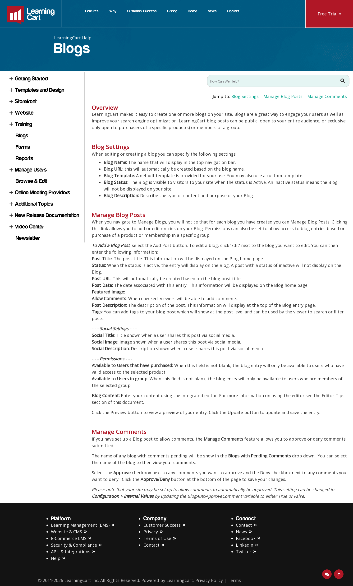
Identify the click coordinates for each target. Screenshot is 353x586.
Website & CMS (66, 532)
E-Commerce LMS (69, 538)
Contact (151, 545)
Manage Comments (327, 96)
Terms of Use (157, 538)
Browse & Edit (31, 181)
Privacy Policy (209, 580)
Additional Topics (34, 204)
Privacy (150, 532)
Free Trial (329, 14)
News (241, 532)
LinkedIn (244, 545)
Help (55, 558)
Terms (234, 580)
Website (24, 113)
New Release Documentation (47, 215)
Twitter (243, 551)
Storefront (26, 101)
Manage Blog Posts (283, 96)
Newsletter (28, 238)
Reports (24, 158)
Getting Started (31, 78)
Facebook (246, 538)
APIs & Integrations (70, 551)
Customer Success (162, 525)
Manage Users (31, 170)
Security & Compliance (74, 545)
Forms (23, 147)
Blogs (22, 135)
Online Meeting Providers (42, 192)
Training (23, 124)
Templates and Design (39, 90)
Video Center (29, 226)
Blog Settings (245, 96)
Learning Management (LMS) (80, 525)
